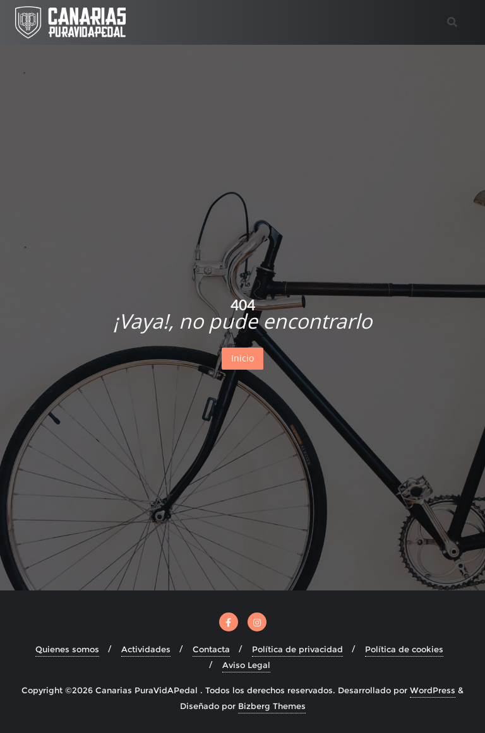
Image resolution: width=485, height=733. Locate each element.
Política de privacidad (297, 649)
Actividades (146, 649)
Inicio (242, 358)
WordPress (432, 690)
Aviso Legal (246, 665)
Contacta (211, 649)
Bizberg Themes (272, 706)
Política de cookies (404, 649)
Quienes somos (67, 649)
